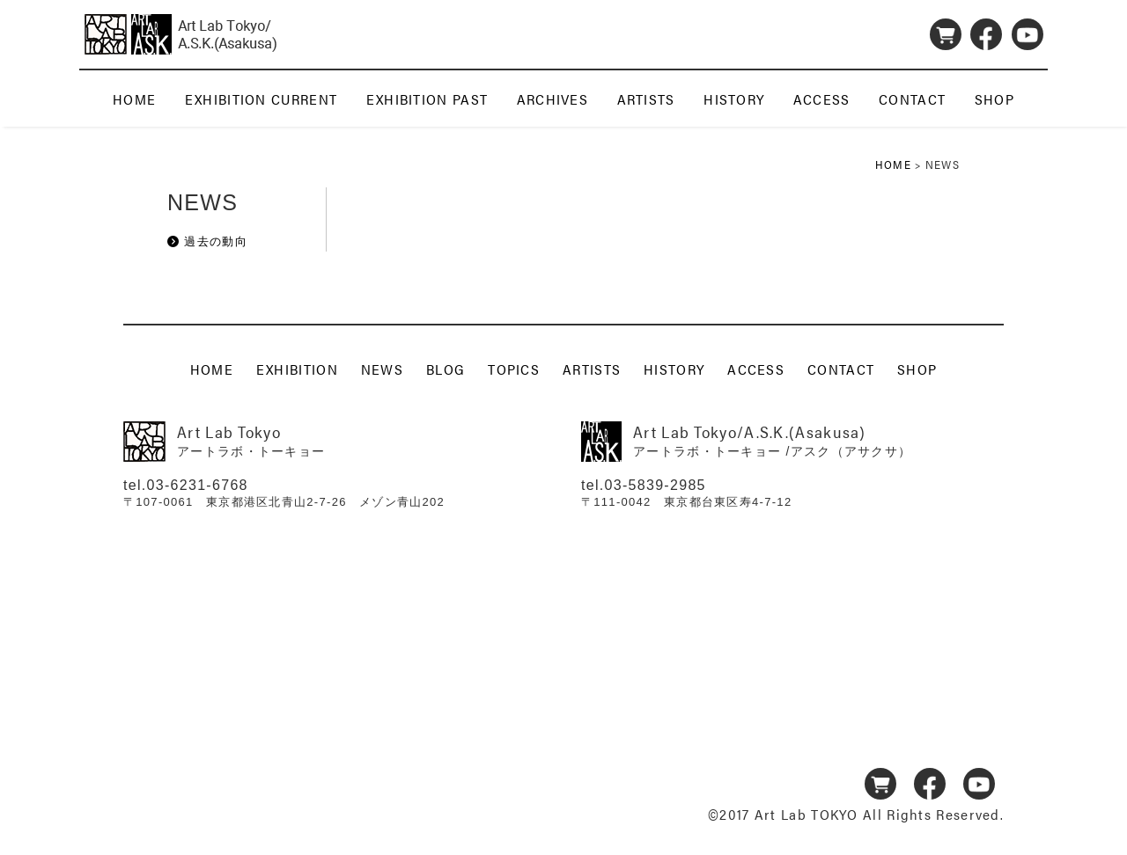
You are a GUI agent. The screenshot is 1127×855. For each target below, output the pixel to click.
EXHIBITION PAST (427, 99)
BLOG (445, 368)
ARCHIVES (552, 99)
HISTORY (733, 99)
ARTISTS (646, 99)
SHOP (994, 99)
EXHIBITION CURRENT (261, 99)
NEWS (382, 368)
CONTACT (912, 99)
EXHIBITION (297, 368)
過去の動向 (215, 241)
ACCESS (822, 99)
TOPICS (514, 368)
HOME (134, 99)
